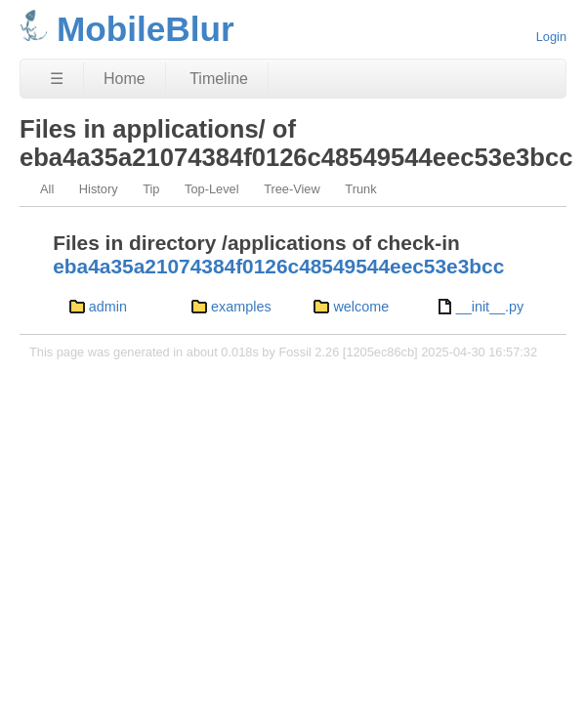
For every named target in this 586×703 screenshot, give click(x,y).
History (98, 189)
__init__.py (490, 306)
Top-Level (212, 189)
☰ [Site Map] (56, 78)
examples (241, 306)
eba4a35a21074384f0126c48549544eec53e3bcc (278, 266)
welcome (361, 306)
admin (108, 306)
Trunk (360, 189)
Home (125, 78)
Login (551, 36)
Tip (151, 189)
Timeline (218, 78)
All (47, 189)
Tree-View (292, 189)
